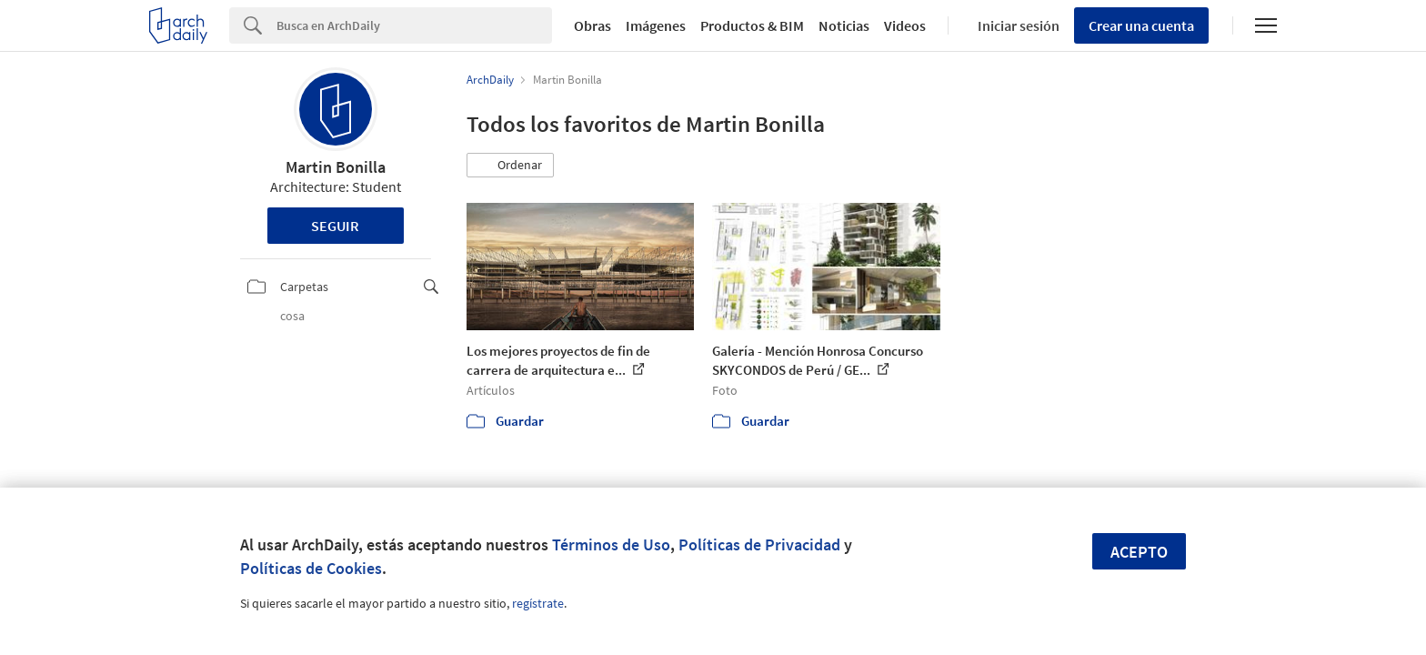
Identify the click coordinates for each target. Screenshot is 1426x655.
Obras (592, 25)
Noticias (843, 25)
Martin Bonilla (336, 166)
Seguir (335, 226)
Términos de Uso (611, 544)
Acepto (1139, 551)
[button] (510, 165)
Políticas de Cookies (311, 568)
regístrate (538, 603)
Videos (905, 25)
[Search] (414, 25)
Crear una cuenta (1141, 25)
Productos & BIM (752, 25)
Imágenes (656, 25)
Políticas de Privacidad (759, 544)
